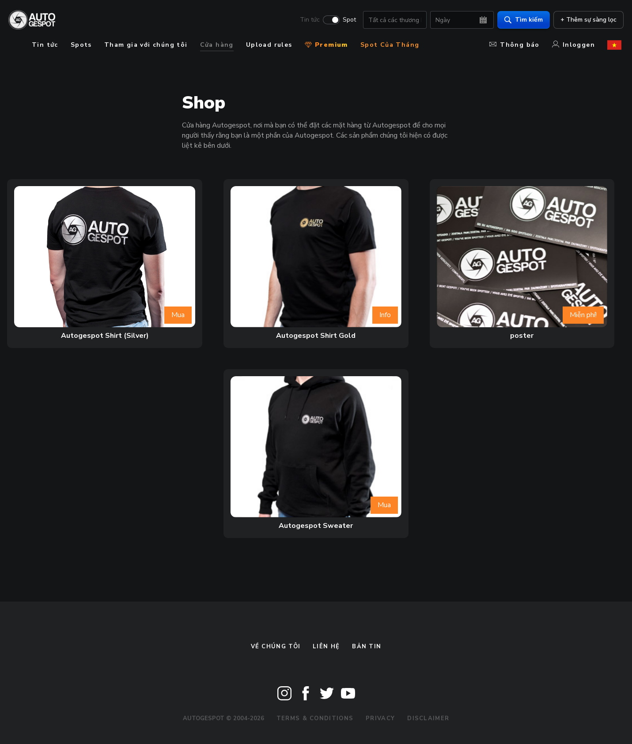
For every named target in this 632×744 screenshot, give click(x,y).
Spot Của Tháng (390, 45)
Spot (347, 20)
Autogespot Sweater (316, 526)
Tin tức (308, 20)
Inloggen (573, 45)
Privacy (380, 718)
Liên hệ (326, 647)
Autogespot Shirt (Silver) (105, 335)
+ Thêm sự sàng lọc (586, 20)
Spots (81, 45)
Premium (326, 45)
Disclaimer (428, 718)
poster (522, 335)
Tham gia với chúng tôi (146, 45)
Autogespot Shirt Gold (316, 335)
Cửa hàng (217, 45)
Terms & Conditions (314, 718)
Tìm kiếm (521, 20)
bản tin (366, 647)
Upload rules (269, 45)
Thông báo (514, 45)
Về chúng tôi (276, 647)
